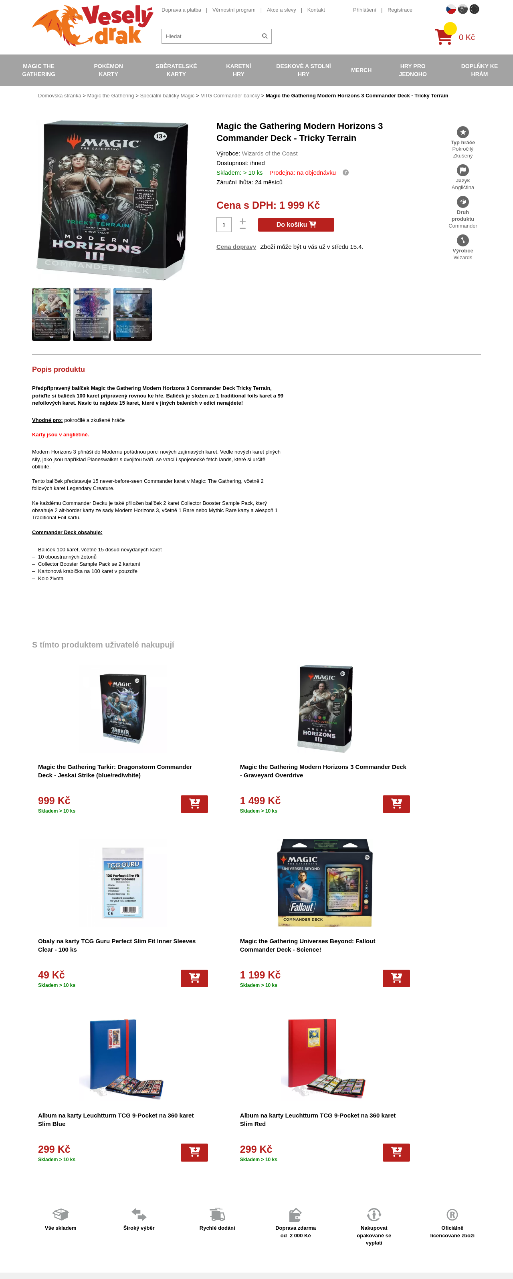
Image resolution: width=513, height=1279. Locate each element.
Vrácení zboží (156, 1188)
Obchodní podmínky (164, 1135)
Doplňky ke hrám (479, 70)
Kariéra (149, 1198)
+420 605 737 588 (389, 1134)
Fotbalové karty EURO (276, 1240)
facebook (379, 1159)
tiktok (374, 1196)
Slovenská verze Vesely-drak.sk (405, 1253)
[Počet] (224, 224)
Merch (361, 70)
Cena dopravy (236, 246)
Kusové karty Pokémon (276, 1230)
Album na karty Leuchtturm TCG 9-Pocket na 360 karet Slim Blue (77, 949)
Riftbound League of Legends (284, 1262)
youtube (377, 1171)
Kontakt (316, 10)
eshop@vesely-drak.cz (394, 1147)
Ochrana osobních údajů (169, 1219)
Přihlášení (364, 10)
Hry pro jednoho (413, 70)
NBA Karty (262, 1188)
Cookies (150, 1167)
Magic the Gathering (38, 70)
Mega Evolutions (269, 1251)
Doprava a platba (181, 10)
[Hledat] (264, 36)
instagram (379, 1184)
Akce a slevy (281, 10)
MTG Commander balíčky (230, 96)
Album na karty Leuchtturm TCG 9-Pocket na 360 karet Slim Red (192, 949)
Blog (146, 1209)
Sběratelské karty (176, 70)
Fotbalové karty (267, 1219)
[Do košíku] (107, 804)
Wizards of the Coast (269, 153)
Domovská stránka (59, 96)
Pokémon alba (266, 1146)
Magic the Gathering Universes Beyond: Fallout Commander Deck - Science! (424, 775)
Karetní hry (238, 70)
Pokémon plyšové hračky (279, 1198)
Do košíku (296, 224)
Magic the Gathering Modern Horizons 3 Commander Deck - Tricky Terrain (357, 96)
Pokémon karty (108, 70)
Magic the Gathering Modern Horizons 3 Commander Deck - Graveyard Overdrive (194, 775)
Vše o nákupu (157, 1177)
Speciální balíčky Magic (167, 96)
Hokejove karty (267, 1157)
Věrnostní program (234, 10)
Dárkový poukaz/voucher (169, 1157)
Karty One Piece (269, 1209)
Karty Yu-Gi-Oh (267, 1177)
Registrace (400, 10)
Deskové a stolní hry (303, 70)
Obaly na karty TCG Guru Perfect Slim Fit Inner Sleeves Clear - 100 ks (304, 775)
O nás (148, 1146)
